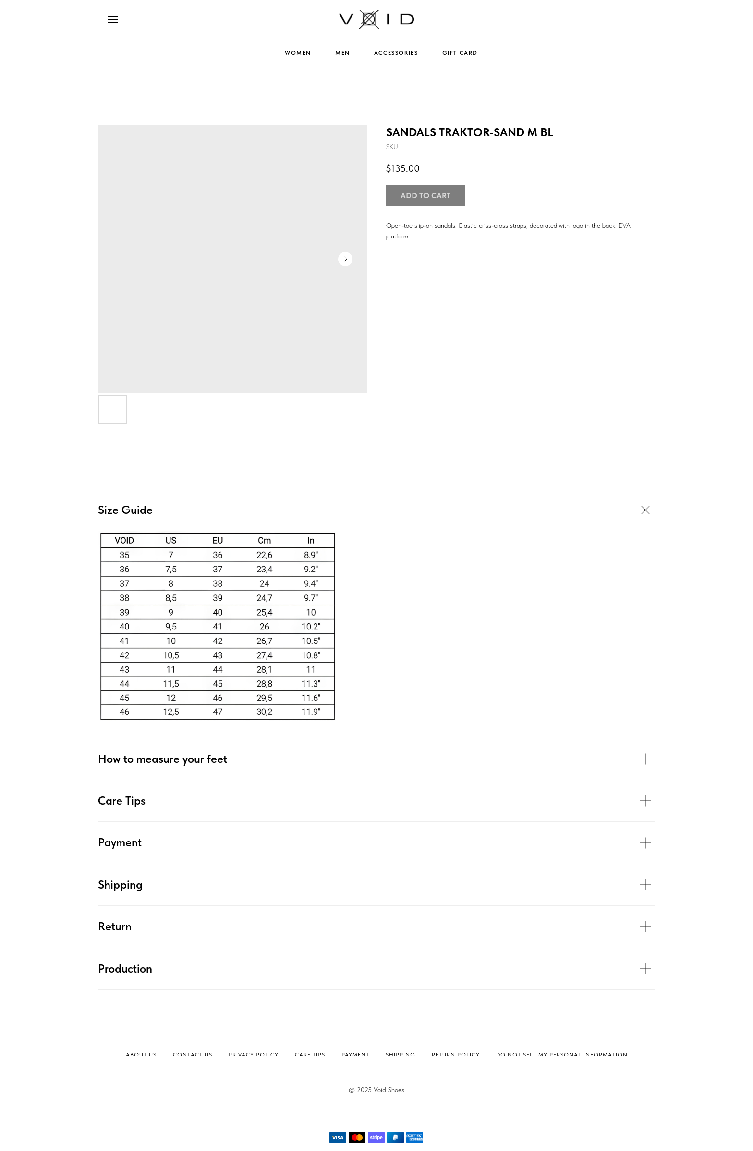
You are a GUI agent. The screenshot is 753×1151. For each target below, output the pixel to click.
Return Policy (456, 1054)
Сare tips (310, 1054)
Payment (355, 1054)
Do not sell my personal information (562, 1054)
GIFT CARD (460, 52)
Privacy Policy (254, 1054)
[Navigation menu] (113, 19)
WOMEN (298, 52)
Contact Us (192, 1054)
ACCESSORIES (396, 52)
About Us (141, 1054)
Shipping (400, 1054)
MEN (342, 52)
